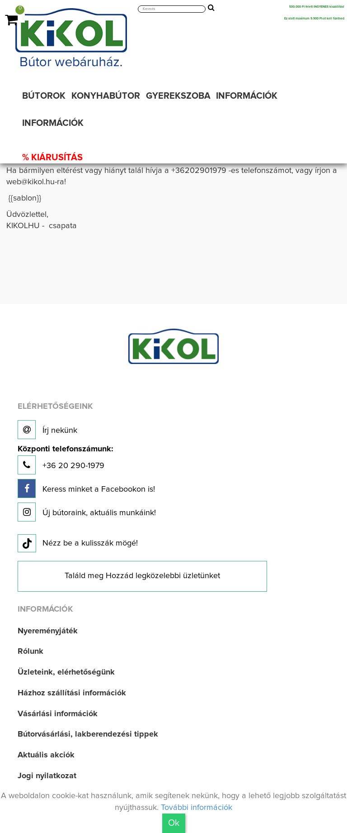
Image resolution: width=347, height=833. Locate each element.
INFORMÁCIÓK (246, 96)
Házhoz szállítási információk (72, 693)
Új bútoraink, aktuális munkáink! (87, 512)
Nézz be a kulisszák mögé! (78, 544)
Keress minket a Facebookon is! (86, 488)
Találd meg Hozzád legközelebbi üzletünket (142, 576)
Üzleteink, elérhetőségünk (66, 672)
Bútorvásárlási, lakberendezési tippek (88, 734)
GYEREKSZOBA (178, 96)
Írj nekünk (47, 429)
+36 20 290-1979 (65, 459)
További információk (196, 808)
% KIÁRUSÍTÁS (52, 157)
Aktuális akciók (46, 755)
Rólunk (30, 651)
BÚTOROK (44, 96)
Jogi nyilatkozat (47, 776)
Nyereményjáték (48, 631)
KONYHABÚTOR (105, 96)
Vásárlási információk (58, 714)
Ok (173, 823)
